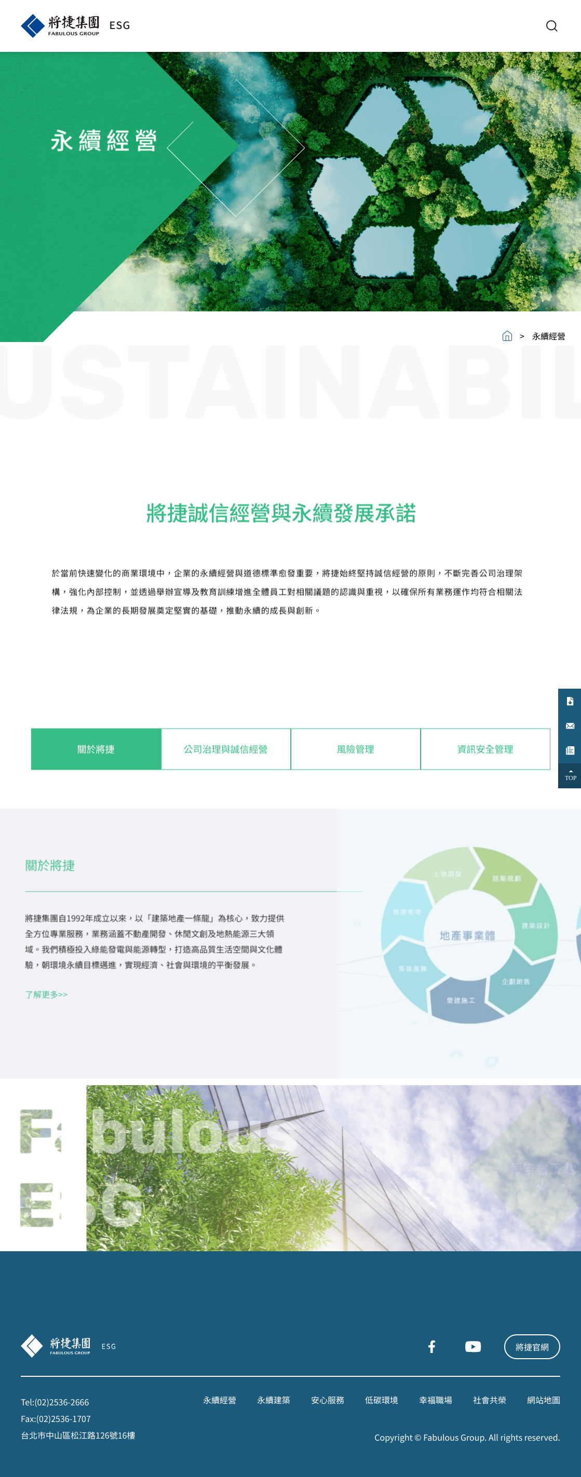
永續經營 (219, 1399)
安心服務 (327, 1399)
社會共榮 (489, 1399)
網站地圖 (543, 1399)
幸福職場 (435, 1399)
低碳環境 (381, 1399)
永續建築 (273, 1399)
